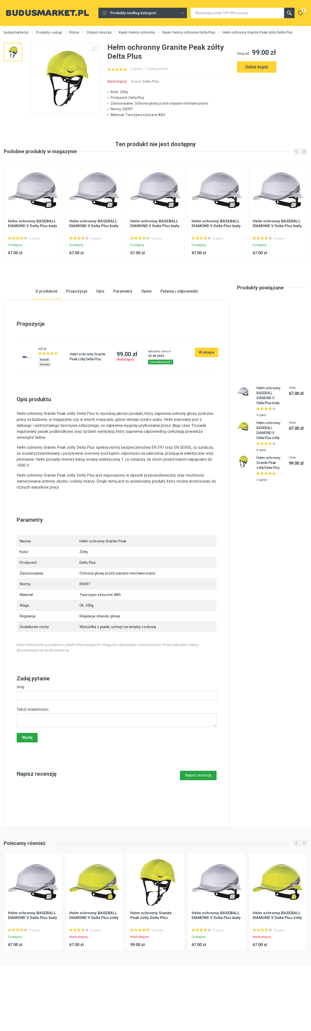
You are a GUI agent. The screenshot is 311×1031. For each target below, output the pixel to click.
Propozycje (76, 326)
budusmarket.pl (16, 32)
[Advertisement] (272, 99)
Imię (20, 722)
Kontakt (44, 394)
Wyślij (27, 772)
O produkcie (46, 326)
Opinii (146, 326)
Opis (100, 326)
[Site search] (237, 13)
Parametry (122, 326)
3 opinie (136, 69)
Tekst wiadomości (32, 744)
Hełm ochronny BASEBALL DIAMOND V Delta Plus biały (32, 258)
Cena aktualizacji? (161, 397)
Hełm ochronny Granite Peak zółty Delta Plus (268, 498)
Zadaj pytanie (157, 69)
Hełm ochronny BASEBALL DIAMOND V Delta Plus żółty (94, 950)
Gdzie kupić (256, 66)
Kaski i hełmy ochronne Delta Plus (188, 32)
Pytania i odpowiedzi (179, 326)
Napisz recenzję (198, 810)
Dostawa (45, 399)
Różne (74, 32)
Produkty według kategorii (143, 13)
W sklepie (206, 387)
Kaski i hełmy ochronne (137, 32)
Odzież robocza (99, 32)
